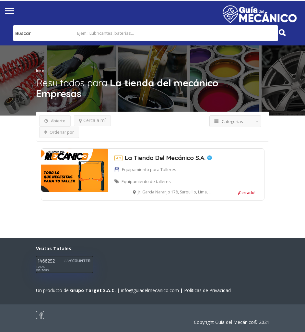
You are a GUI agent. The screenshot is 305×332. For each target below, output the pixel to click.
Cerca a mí (92, 120)
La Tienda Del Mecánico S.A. (163, 158)
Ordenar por (59, 132)
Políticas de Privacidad (207, 290)
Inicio (41, 70)
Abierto (54, 121)
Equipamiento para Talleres (149, 169)
